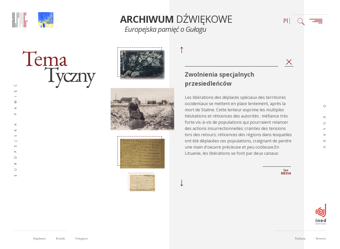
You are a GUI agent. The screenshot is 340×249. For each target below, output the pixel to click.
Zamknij (289, 62)
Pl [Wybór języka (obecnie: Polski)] (285, 21)
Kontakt (60, 238)
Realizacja (300, 238)
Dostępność (81, 238)
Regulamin (39, 238)
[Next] (181, 183)
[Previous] (181, 50)
